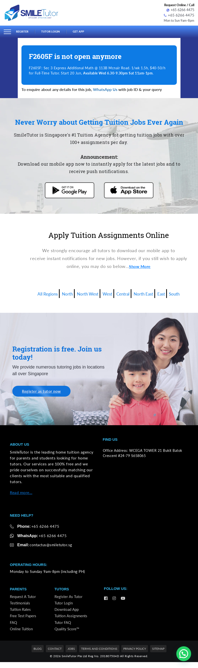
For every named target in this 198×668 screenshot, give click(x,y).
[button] (183, 653)
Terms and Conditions (99, 654)
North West (84, 293)
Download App (67, 612)
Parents (18, 590)
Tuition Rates (21, 612)
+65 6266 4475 (180, 10)
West (107, 293)
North (61, 293)
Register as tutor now (43, 391)
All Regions (39, 293)
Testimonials (20, 605)
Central (125, 293)
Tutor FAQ (63, 626)
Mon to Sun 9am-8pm (177, 20)
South (184, 293)
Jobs (71, 654)
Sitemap (158, 654)
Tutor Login (54, 31)
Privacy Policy (134, 654)
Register (23, 31)
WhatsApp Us (105, 88)
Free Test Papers (24, 619)
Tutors (62, 590)
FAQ (14, 626)
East (169, 293)
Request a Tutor (23, 597)
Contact (55, 654)
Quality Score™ (67, 634)
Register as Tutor (69, 597)
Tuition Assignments (71, 619)
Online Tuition (22, 634)
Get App (84, 31)
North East (148, 293)
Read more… (21, 492)
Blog (38, 654)
